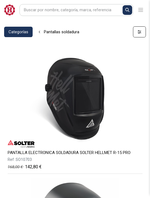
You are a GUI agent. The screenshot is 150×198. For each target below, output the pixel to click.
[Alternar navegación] (140, 10)
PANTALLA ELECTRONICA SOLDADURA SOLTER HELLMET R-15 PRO (69, 152)
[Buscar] (127, 10)
